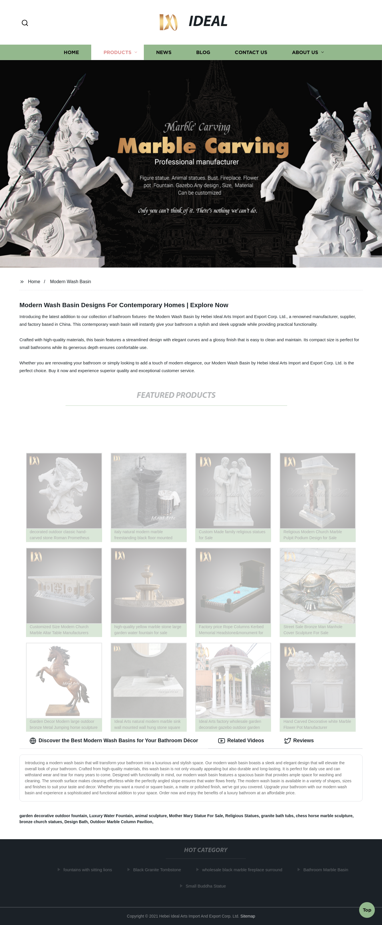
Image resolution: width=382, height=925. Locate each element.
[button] (24, 23)
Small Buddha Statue (208, 886)
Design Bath (76, 821)
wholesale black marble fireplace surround (244, 869)
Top (367, 909)
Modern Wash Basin (70, 281)
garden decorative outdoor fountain (53, 815)
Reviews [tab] (299, 740)
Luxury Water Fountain (111, 815)
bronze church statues (40, 821)
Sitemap (247, 916)
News (164, 52)
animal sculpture (151, 815)
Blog (203, 52)
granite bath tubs (277, 815)
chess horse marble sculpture (324, 815)
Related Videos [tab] (241, 740)
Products (118, 52)
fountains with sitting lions (89, 869)
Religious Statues (242, 815)
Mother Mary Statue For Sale (196, 815)
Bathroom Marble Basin (327, 869)
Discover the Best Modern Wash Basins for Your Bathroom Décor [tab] (113, 740)
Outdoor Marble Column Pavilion (121, 821)
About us (305, 52)
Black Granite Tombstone (159, 869)
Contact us (251, 52)
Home (71, 52)
